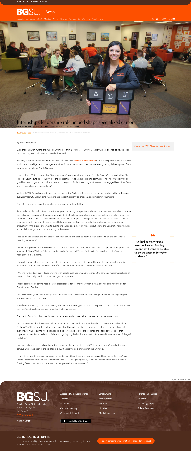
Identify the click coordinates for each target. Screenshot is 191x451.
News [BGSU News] (101, 19)
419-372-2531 (25, 414)
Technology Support (147, 403)
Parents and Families (147, 393)
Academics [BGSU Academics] (65, 398)
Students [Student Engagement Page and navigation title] (81, 19)
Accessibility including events (74, 393)
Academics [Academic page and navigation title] (20, 19)
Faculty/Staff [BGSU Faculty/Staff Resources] (105, 398)
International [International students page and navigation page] (92, 19)
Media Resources (107, 413)
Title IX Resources (146, 408)
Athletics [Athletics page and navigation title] (47, 19)
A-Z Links (64, 403)
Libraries (63, 19)
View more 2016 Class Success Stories (152, 146)
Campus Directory (68, 408)
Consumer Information (70, 413)
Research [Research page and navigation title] (72, 19)
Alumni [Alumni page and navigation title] (55, 19)
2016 (29, 133)
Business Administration (84, 160)
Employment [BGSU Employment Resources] (105, 393)
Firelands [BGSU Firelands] (103, 403)
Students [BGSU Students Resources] (142, 398)
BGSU (19, 133)
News (24, 133)
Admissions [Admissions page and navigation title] (30, 19)
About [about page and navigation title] (39, 19)
